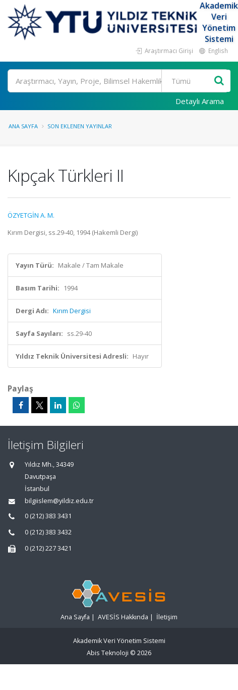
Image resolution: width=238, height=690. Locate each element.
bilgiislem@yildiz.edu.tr (59, 501)
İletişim (166, 617)
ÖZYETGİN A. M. (31, 215)
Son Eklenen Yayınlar (79, 126)
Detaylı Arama (199, 101)
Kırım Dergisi (72, 310)
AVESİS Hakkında (123, 617)
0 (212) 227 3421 (48, 548)
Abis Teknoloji (108, 653)
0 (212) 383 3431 (48, 516)
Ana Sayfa (23, 126)
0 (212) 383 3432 (48, 532)
